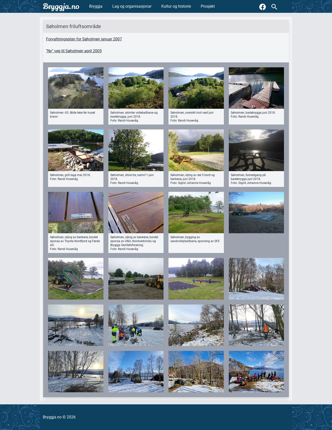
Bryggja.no (61, 6)
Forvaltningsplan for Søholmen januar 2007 (84, 39)
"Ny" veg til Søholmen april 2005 (74, 51)
